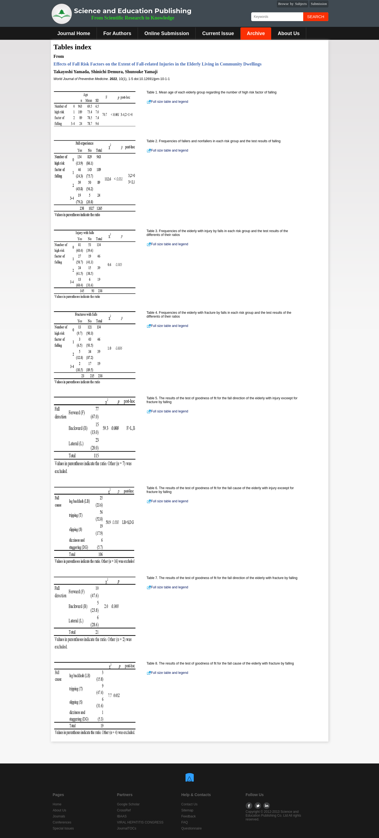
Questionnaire (191, 828)
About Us (289, 33)
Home (57, 804)
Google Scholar (128, 804)
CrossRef (124, 810)
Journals (59, 816)
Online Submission (166, 33)
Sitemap (187, 810)
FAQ (184, 822)
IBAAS (122, 816)
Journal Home (73, 33)
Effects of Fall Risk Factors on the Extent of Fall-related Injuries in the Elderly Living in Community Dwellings (158, 64)
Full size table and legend (167, 102)
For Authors (117, 33)
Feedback (188, 816)
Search (315, 16)
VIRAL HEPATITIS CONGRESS (140, 822)
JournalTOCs (126, 828)
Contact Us (189, 804)
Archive (256, 33)
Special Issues (63, 828)
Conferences (62, 822)
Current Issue (218, 33)
